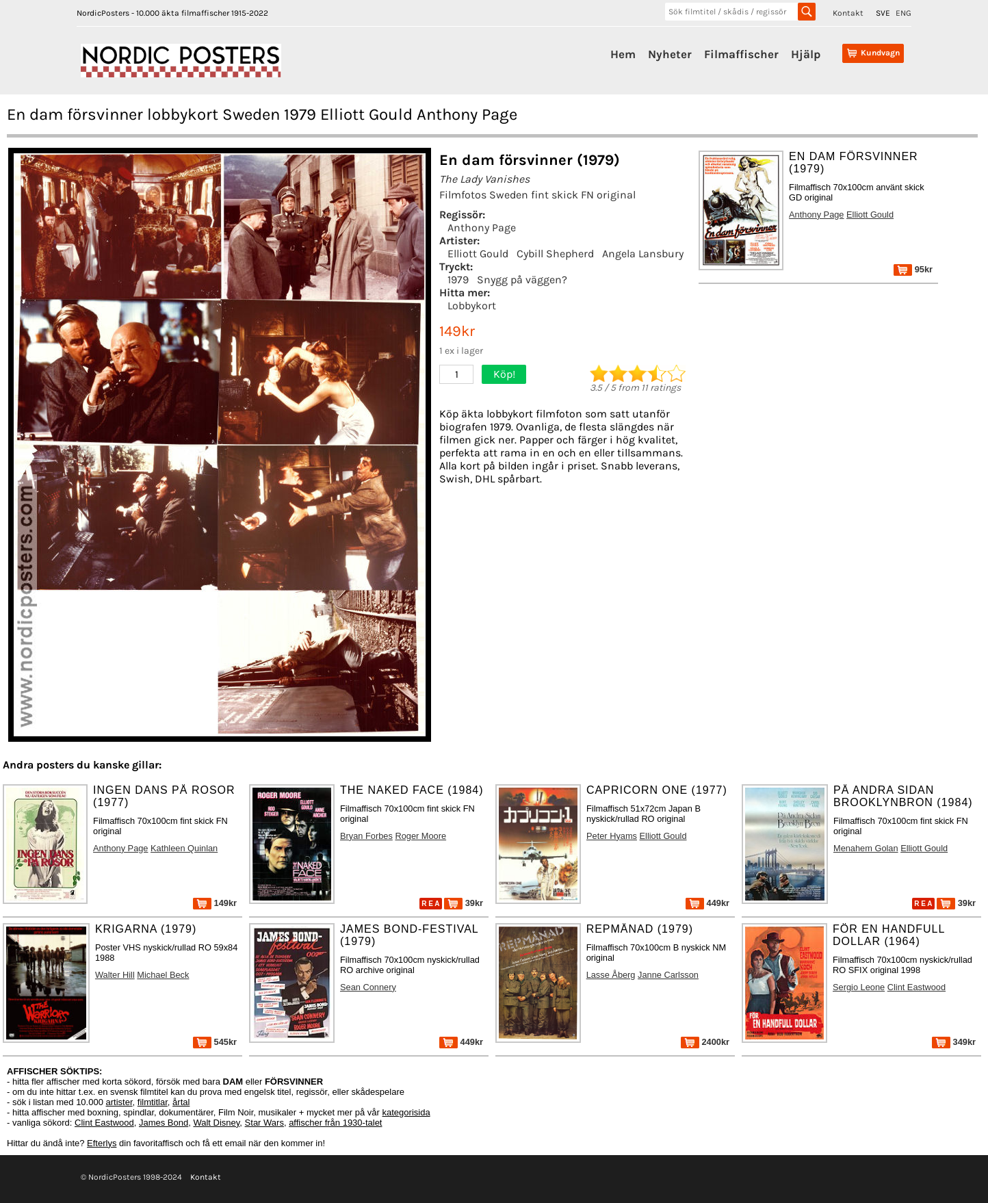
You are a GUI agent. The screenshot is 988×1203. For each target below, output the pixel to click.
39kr (463, 903)
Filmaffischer (741, 54)
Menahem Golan (865, 848)
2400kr (705, 1042)
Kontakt (848, 13)
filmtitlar (153, 1102)
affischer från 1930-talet (335, 1122)
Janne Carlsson (668, 975)
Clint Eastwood (916, 987)
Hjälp (805, 54)
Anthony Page (481, 227)
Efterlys (101, 1143)
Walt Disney (216, 1122)
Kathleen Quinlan (184, 848)
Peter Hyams (611, 836)
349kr (954, 1042)
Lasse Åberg (611, 975)
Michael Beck (163, 975)
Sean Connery (368, 987)
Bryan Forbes (366, 836)
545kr (215, 1042)
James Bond (163, 1122)
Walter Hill (115, 975)
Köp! (504, 373)
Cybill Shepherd (555, 253)
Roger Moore (420, 836)
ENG (903, 13)
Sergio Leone (859, 987)
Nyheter (670, 54)
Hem (623, 54)
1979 (458, 279)
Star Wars (264, 1122)
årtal (181, 1102)
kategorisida (406, 1112)
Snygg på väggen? (522, 279)
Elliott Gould (477, 253)
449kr (707, 903)
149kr (215, 903)
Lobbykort (471, 305)
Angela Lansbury (643, 253)
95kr (913, 269)
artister (119, 1102)
